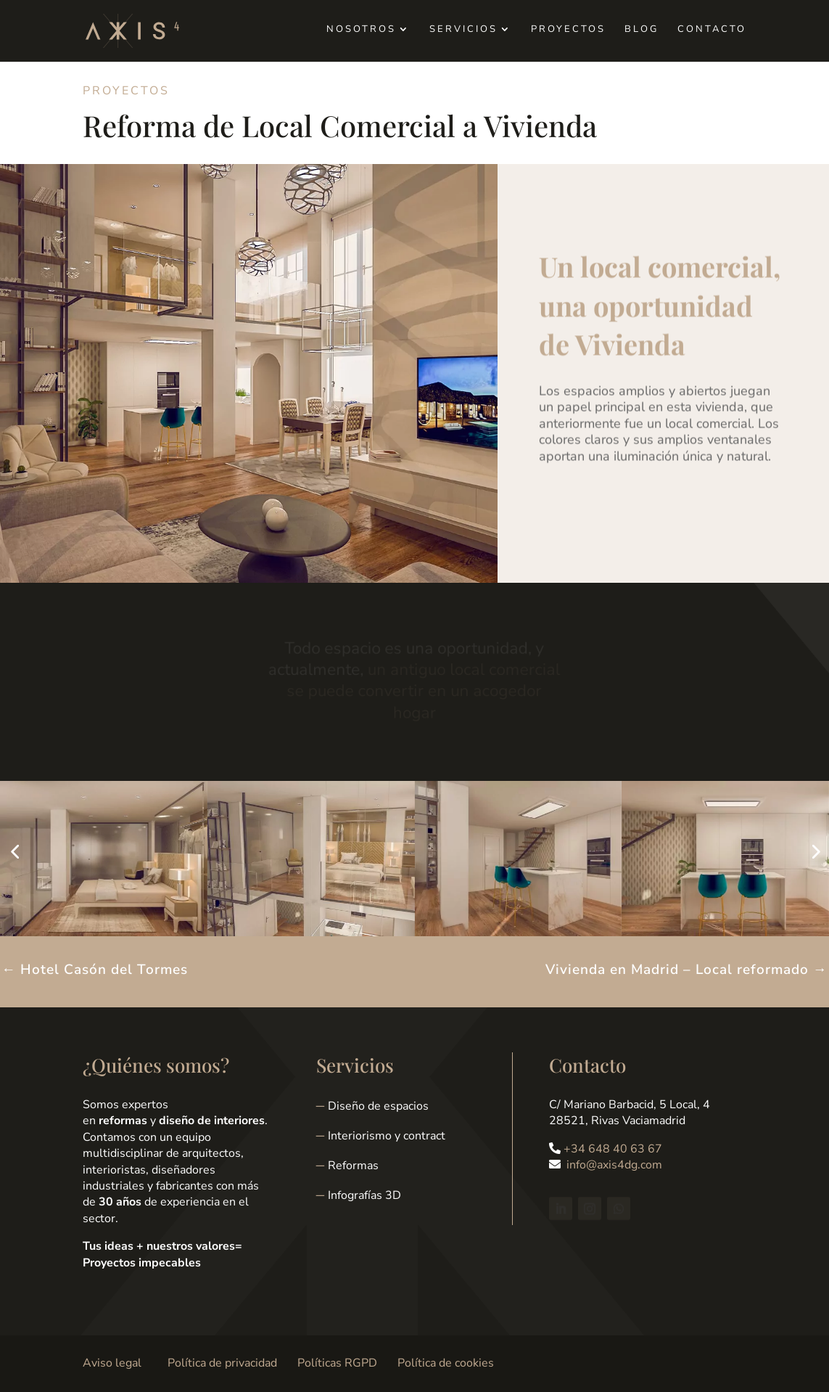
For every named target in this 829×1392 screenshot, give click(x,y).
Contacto (711, 30)
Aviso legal (112, 1363)
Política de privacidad (222, 1363)
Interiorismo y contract (386, 1136)
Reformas (353, 1166)
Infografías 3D (364, 1195)
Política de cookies (445, 1363)
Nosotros (361, 30)
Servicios (463, 30)
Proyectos (568, 30)
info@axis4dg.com (614, 1165)
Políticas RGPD (337, 1363)
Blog (641, 30)
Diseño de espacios (378, 1106)
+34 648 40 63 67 (613, 1149)
